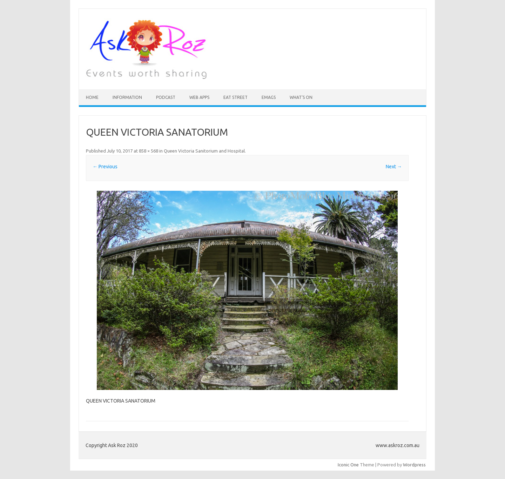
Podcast (165, 97)
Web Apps (199, 97)
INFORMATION (127, 97)
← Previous (105, 166)
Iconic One (348, 464)
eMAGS (269, 97)
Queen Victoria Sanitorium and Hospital (204, 150)
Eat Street (235, 97)
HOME (92, 97)
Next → (394, 166)
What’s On (301, 97)
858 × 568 (148, 150)
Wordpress (414, 464)
